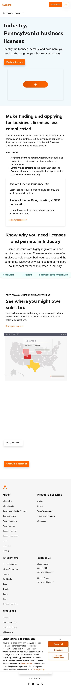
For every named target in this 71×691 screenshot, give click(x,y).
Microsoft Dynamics (10, 569)
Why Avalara (7, 501)
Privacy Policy (38, 669)
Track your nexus (13, 326)
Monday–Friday (43, 578)
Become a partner (10, 531)
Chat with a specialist (16, 464)
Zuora (5, 599)
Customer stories (9, 516)
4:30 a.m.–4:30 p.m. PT (45, 582)
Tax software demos (45, 511)
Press (5, 541)
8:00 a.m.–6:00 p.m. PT (45, 572)
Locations (6, 546)
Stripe (5, 594)
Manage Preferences (58, 656)
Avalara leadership (10, 521)
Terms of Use (26, 663)
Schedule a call (11, 450)
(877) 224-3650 (13, 443)
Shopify (6, 589)
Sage (5, 584)
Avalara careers (9, 526)
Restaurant (27, 275)
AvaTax (40, 501)
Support (6, 617)
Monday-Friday (42, 568)
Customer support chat (14, 471)
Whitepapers (8, 632)
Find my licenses (14, 62)
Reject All (58, 650)
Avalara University (9, 622)
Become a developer (11, 536)
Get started (55, 4)
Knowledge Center (10, 627)
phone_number (43, 564)
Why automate (8, 506)
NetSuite (6, 574)
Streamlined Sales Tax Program (14, 511)
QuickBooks (7, 579)
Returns (40, 506)
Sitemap (6, 551)
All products (41, 521)
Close (59, 639)
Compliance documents (46, 516)
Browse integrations (10, 604)
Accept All (58, 644)
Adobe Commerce (10, 564)
